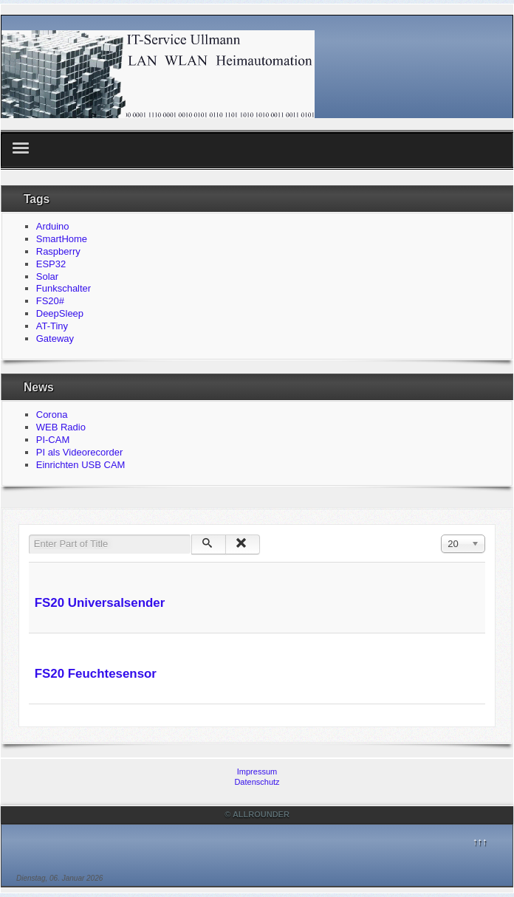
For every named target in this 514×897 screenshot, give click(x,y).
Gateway (55, 338)
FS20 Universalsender (100, 603)
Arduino (52, 226)
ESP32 (51, 263)
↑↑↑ (480, 841)
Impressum (257, 771)
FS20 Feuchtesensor (96, 674)
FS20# (50, 300)
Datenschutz (256, 781)
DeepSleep (59, 313)
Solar (47, 276)
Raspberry (58, 251)
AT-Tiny (52, 325)
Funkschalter (63, 288)
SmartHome (61, 238)
